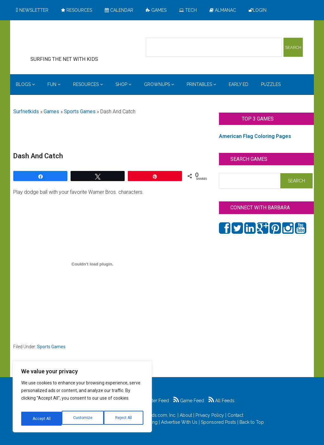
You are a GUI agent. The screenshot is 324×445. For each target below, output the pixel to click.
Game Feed (188, 400)
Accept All (124, 418)
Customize (42, 418)
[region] (82, 399)
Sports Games (80, 111)
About (186, 415)
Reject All (83, 418)
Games (51, 111)
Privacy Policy (210, 415)
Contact (235, 415)
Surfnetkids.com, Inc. (155, 415)
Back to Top (252, 422)
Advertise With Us (179, 422)
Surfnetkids (26, 111)
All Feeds (221, 400)
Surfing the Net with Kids (74, 41)
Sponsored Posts (218, 422)
